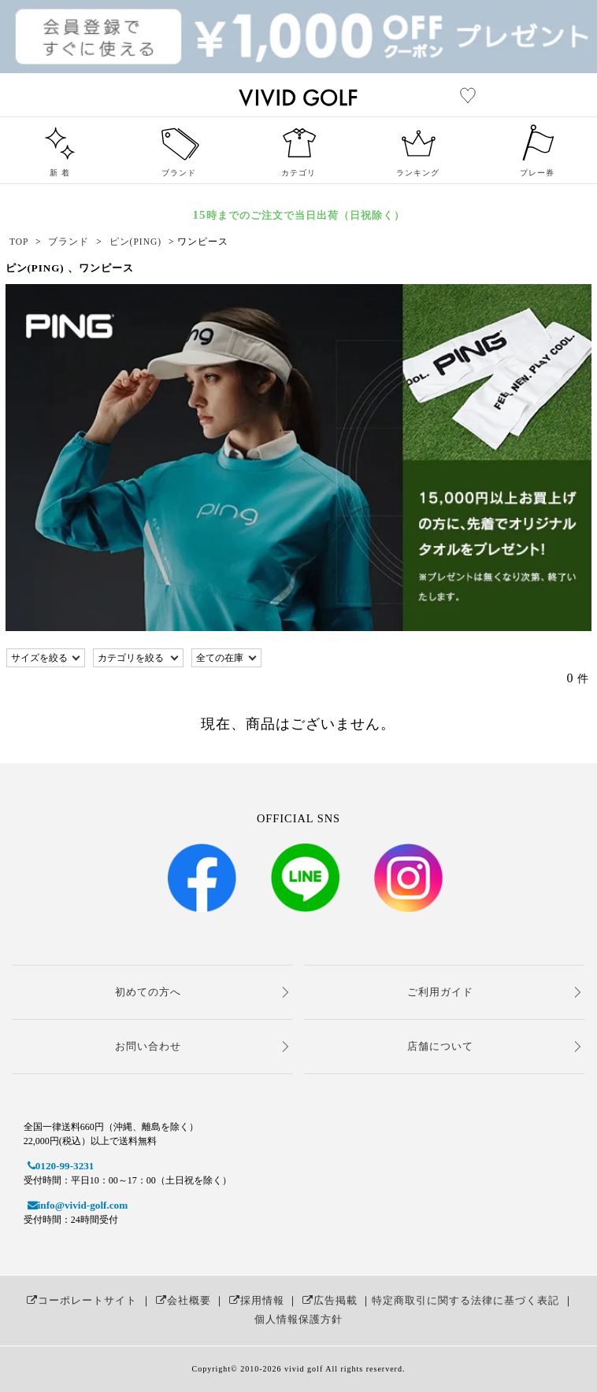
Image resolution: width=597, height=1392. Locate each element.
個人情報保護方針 (298, 1319)
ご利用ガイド (440, 992)
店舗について (440, 1046)
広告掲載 (328, 1300)
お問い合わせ (148, 1046)
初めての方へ (148, 992)
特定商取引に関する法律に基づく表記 (465, 1300)
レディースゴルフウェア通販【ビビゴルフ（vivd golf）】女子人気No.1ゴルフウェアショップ (383, 95)
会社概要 (181, 1300)
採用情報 (254, 1300)
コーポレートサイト (80, 1300)
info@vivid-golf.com (76, 1205)
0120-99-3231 (59, 1166)
